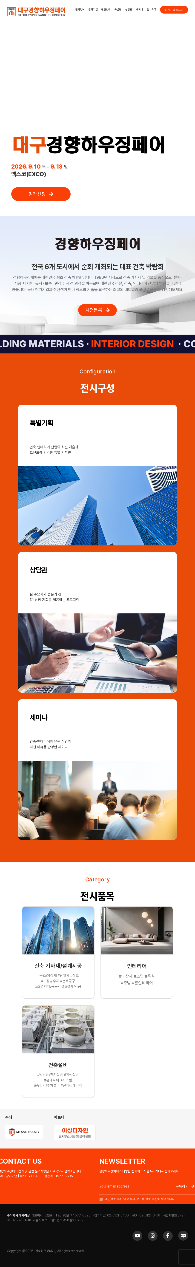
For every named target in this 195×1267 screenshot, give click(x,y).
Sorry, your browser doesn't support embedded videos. (97, 76)
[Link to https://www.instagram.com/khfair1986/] (153, 1236)
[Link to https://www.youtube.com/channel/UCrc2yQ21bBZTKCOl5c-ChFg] (137, 1236)
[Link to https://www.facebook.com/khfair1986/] (168, 1236)
